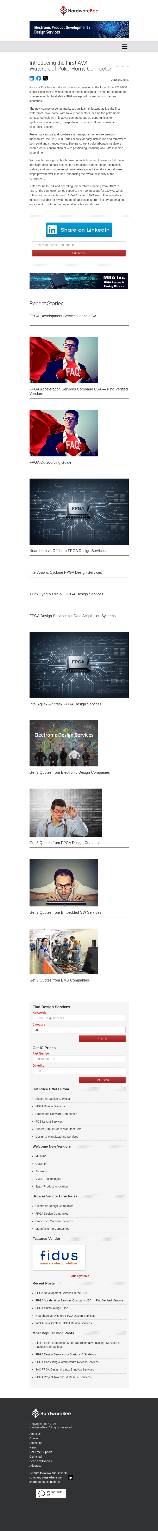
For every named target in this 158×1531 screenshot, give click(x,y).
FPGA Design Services (50, 1106)
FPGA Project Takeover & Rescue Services (63, 1377)
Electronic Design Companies (55, 1206)
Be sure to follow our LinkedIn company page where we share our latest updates (51, 1477)
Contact (34, 1438)
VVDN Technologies (48, 1178)
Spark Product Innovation (52, 1186)
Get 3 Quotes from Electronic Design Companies (70, 772)
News (33, 1447)
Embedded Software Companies (56, 1114)
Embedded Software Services (55, 1221)
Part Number (41, 1053)
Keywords (39, 1012)
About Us (36, 1433)
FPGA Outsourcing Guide (50, 462)
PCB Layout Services (49, 1121)
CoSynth (41, 1163)
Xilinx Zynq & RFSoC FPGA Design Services (66, 594)
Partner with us (50, 1493)
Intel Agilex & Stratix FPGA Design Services (65, 704)
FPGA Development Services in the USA (63, 316)
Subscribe (36, 1443)
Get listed (36, 1456)
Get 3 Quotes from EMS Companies (59, 980)
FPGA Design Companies (52, 1213)
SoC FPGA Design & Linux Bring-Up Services (65, 1369)
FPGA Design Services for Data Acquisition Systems (73, 616)
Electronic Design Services (53, 1098)
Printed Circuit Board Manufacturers (59, 1129)
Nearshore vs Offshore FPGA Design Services (68, 551)
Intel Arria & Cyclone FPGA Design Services (66, 572)
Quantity (38, 1065)
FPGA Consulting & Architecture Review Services (67, 1362)
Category (39, 1024)
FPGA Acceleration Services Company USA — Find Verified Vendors (79, 391)
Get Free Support (41, 1452)
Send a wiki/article (41, 1461)
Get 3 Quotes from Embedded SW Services (65, 912)
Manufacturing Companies (52, 1228)
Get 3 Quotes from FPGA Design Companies (66, 843)
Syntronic (42, 1171)
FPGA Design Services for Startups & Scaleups (66, 1354)
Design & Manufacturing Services (57, 1136)
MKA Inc (41, 1156)
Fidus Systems (79, 1276)
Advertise (36, 1465)
